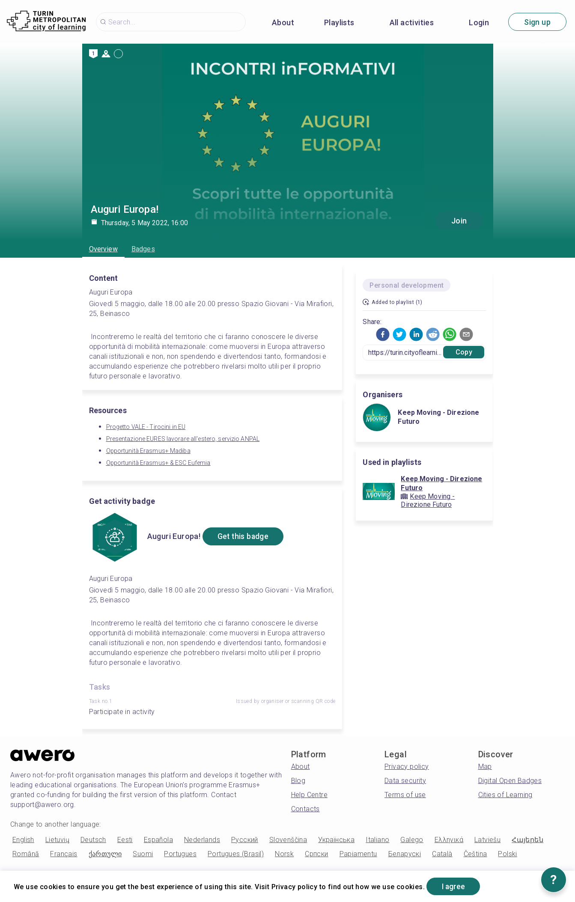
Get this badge (244, 536)
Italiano (377, 840)
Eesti (125, 840)
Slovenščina (288, 840)
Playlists (339, 22)
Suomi (143, 854)
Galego (411, 840)
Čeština (475, 854)
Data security (405, 781)
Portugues (180, 854)
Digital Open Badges (510, 781)
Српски (316, 854)
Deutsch (93, 840)
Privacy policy (406, 766)
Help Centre (309, 795)
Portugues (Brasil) (236, 854)
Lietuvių (57, 840)
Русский (244, 840)
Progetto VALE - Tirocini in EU (146, 426)
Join (459, 220)
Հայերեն (527, 840)
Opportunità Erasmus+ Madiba (148, 450)
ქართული (105, 854)
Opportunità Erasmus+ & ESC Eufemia (158, 462)
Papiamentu (358, 854)
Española (158, 840)
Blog (298, 781)
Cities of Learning (505, 795)
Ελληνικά (449, 840)
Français (63, 854)
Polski (507, 854)
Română (25, 854)
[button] (383, 334)
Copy (464, 352)
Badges (143, 249)
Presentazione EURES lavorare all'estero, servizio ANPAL (183, 438)
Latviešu (487, 840)
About (283, 22)
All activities (412, 22)
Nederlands (202, 840)
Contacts (305, 809)
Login (479, 22)
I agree (454, 886)
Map (485, 766)
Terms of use (405, 795)
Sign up (537, 22)
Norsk (284, 854)
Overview (103, 249)
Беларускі (404, 854)
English (23, 840)
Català (442, 854)
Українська (336, 840)
